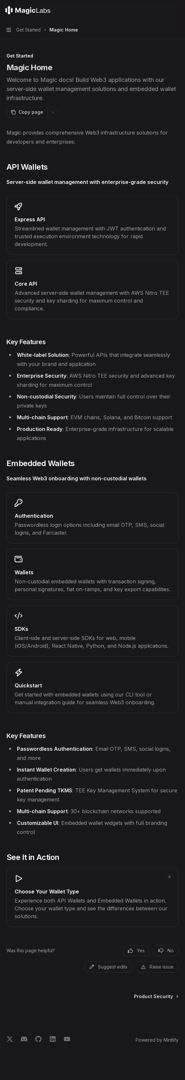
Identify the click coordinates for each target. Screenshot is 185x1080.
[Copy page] (27, 112)
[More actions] (176, 10)
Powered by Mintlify (157, 1040)
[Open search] (164, 10)
